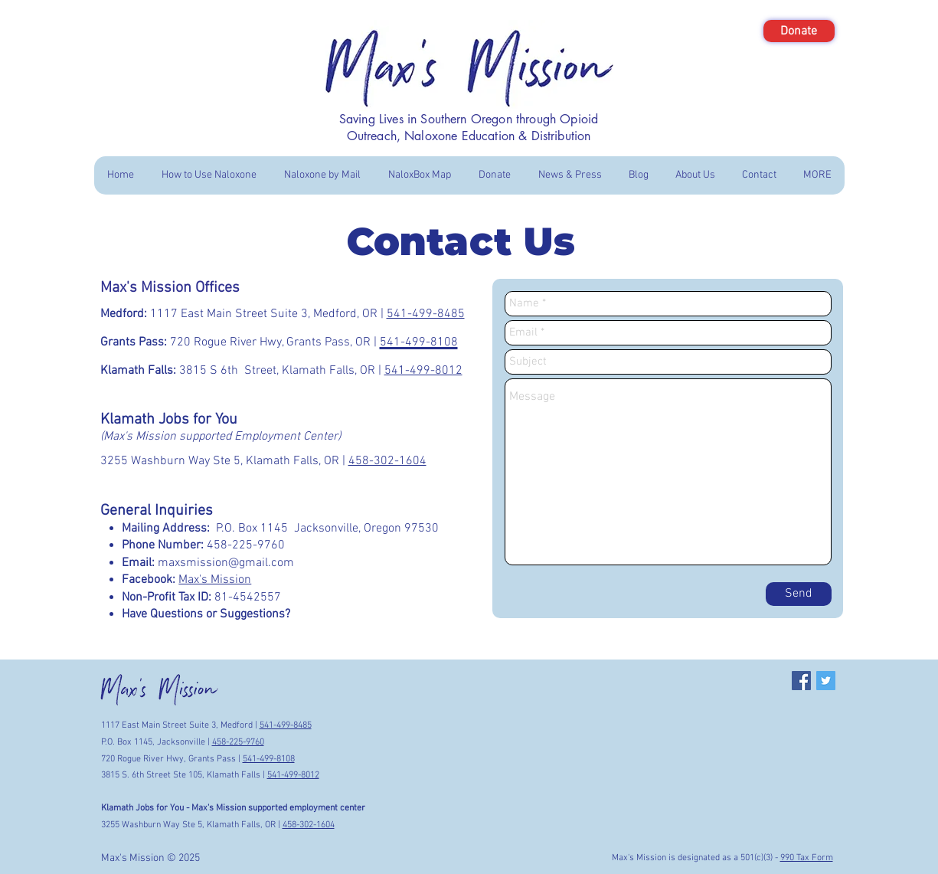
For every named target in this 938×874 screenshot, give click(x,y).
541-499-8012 (423, 370)
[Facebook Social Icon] (801, 680)
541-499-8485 (426, 314)
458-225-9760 (238, 742)
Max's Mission (214, 580)
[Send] (799, 594)
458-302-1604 (387, 461)
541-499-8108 (269, 759)
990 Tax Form (806, 858)
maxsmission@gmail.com (226, 563)
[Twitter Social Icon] (825, 680)
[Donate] (799, 31)
